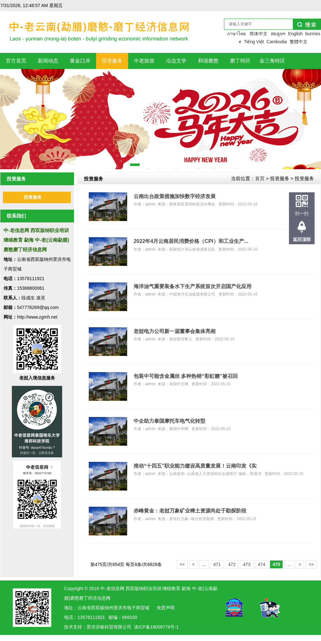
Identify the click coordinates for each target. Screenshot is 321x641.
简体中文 (259, 33)
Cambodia (277, 41)
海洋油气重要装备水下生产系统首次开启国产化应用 (192, 286)
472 (231, 564)
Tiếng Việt (254, 41)
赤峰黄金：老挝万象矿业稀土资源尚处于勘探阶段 (190, 510)
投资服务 (33, 197)
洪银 (99, 626)
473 (246, 564)
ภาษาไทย (236, 33)
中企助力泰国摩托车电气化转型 (169, 421)
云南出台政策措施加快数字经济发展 (175, 196)
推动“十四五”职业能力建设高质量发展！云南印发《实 (195, 466)
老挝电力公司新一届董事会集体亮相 (175, 331)
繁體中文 (299, 41)
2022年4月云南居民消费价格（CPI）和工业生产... (191, 241)
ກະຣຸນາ (278, 33)
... (204, 564)
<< (182, 564)
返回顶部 (302, 239)
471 (217, 564)
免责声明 (166, 607)
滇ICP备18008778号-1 (156, 626)
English (295, 33)
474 (261, 564)
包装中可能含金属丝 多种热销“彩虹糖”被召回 (186, 376)
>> (311, 564)
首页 (260, 178)
